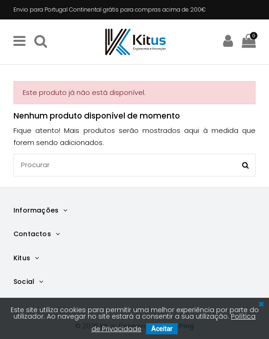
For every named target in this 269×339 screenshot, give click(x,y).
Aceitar (162, 329)
